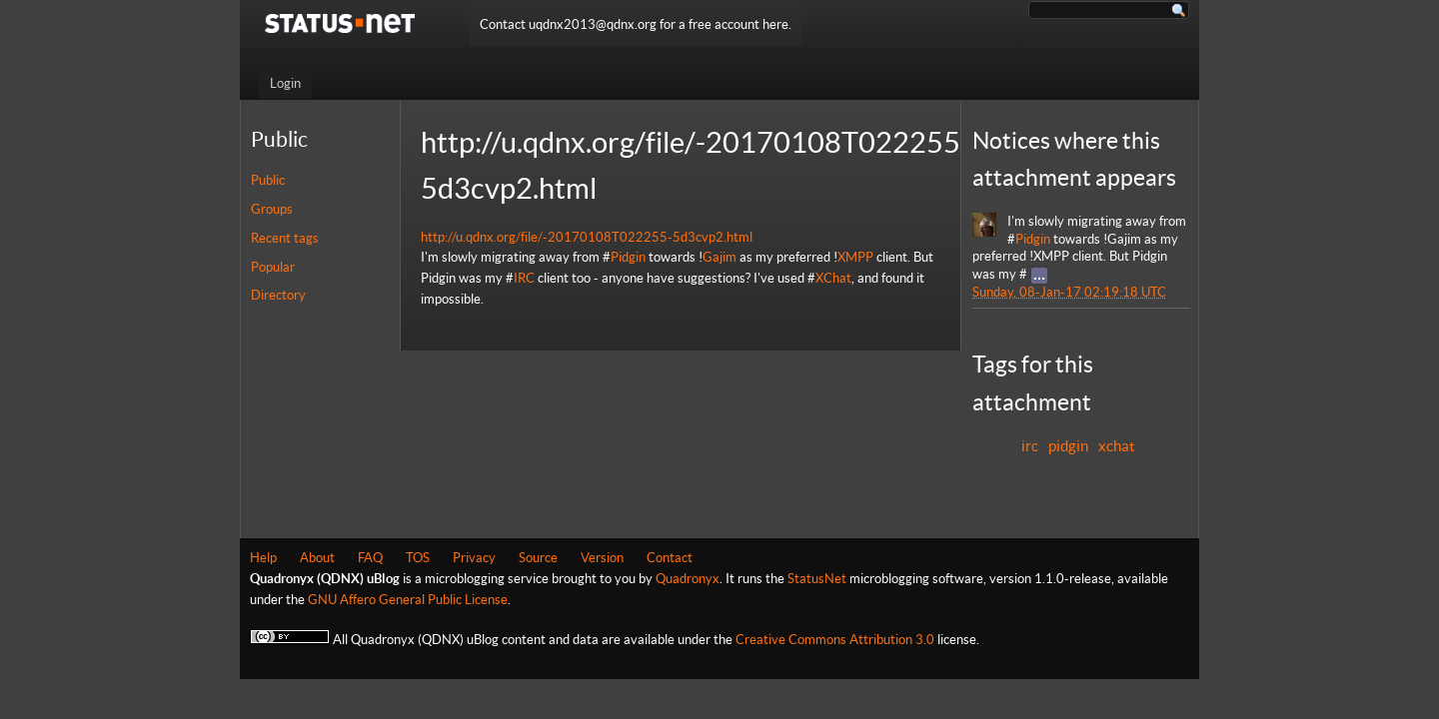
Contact (670, 557)
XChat (833, 278)
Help (263, 557)
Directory (278, 295)
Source (538, 557)
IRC (524, 278)
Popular (273, 267)
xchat (1116, 446)
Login (285, 83)
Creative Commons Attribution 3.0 (834, 639)
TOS (418, 557)
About (317, 557)
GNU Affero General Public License (408, 599)
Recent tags (285, 238)
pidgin (1068, 446)
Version (602, 557)
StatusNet (816, 578)
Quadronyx (688, 578)
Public (268, 180)
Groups (272, 209)
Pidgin (628, 257)
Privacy (474, 557)
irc (1029, 446)
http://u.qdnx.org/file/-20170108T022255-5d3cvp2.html (586, 237)
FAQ (370, 557)
